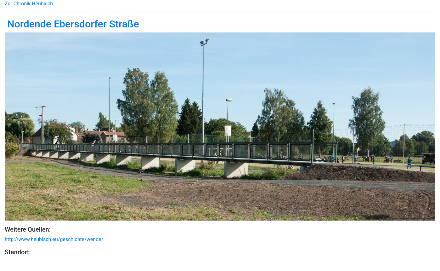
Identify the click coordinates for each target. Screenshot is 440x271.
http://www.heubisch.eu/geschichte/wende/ (54, 239)
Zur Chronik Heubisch (29, 4)
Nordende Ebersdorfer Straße (72, 24)
